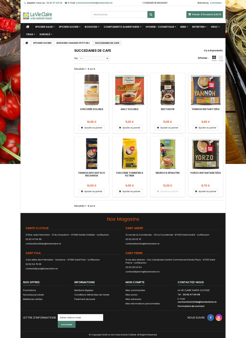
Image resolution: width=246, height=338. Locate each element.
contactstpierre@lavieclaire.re (143, 271)
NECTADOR (167, 109)
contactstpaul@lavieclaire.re (42, 268)
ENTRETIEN (198, 27)
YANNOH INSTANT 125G (206, 109)
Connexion (216, 2)
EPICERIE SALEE (44, 27)
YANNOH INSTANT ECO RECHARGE (91, 174)
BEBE (183, 27)
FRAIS (29, 34)
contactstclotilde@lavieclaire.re (43, 243)
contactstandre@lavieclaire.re (143, 243)
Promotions (29, 290)
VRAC (214, 27)
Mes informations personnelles (143, 303)
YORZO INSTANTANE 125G (205, 173)
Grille (213, 58)
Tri (76, 58)
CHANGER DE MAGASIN (155, 2)
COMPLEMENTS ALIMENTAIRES (121, 27)
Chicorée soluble (91, 109)
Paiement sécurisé (84, 299)
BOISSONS (91, 27)
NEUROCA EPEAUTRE (168, 173)
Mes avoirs (132, 294)
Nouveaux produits (33, 294)
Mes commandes (135, 290)
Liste (220, 58)
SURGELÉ (44, 34)
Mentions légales (83, 290)
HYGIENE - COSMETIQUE (160, 27)
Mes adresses (133, 299)
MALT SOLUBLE (129, 109)
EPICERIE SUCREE (68, 27)
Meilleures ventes (33, 299)
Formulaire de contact (191, 306)
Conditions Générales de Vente (91, 294)
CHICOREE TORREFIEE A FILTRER (129, 174)
